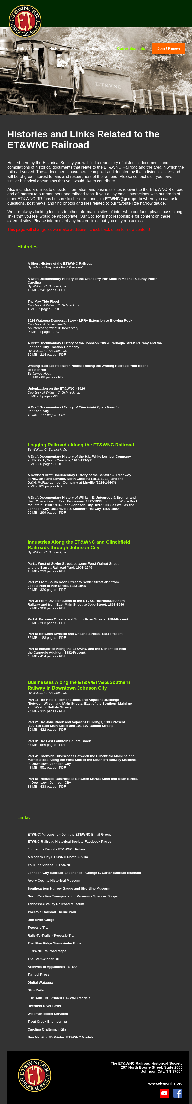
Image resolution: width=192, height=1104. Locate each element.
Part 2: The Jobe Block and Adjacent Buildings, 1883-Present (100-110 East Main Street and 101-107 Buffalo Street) (76, 724)
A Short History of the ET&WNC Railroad (60, 263)
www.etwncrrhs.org (165, 1083)
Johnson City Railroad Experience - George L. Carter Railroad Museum (84, 873)
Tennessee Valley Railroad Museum (56, 904)
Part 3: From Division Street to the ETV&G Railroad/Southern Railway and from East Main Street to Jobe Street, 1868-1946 (76, 602)
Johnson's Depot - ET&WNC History (56, 849)
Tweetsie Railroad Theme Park (52, 912)
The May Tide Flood (43, 301)
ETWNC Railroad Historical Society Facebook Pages (69, 841)
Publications (28, 48)
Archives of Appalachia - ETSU (52, 967)
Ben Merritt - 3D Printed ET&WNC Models (61, 1037)
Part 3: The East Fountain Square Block (59, 741)
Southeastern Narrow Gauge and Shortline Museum (69, 888)
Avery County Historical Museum (54, 880)
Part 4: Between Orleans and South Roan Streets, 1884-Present (78, 619)
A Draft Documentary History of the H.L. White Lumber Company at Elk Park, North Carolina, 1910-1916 (79, 458)
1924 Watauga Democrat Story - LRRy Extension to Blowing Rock (80, 320)
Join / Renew (168, 48)
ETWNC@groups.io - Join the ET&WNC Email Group (69, 834)
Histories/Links (62, 48)
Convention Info (131, 48)
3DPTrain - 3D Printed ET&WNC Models (59, 998)
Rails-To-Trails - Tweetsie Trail (51, 935)
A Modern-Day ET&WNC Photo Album (58, 857)
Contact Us (95, 48)
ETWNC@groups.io (123, 199)
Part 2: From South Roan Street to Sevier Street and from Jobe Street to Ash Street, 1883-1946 (73, 584)
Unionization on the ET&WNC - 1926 (56, 388)
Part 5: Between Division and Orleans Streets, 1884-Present (75, 634)
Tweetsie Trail (38, 927)
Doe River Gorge (41, 920)
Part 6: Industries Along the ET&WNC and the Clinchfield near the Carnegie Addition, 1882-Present (77, 650)
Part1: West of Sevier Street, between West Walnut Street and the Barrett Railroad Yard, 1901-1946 (73, 565)
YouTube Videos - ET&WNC (49, 865)
